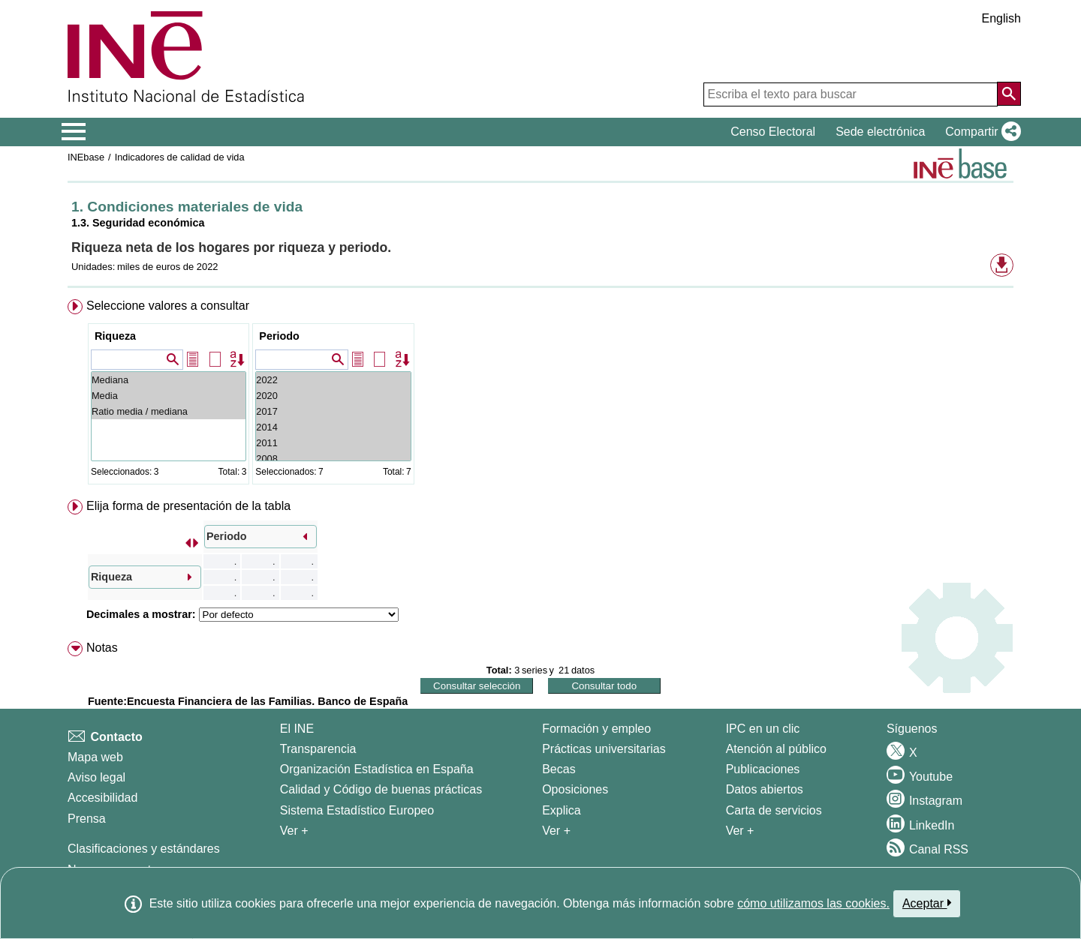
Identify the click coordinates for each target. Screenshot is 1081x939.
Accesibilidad (102, 797)
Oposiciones (575, 789)
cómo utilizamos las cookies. (813, 903)
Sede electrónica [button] (880, 131)
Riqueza (115, 336)
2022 (333, 380)
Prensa (87, 818)
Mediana (168, 380)
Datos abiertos (764, 789)
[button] (980, 132)
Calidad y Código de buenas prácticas (381, 789)
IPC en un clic (763, 728)
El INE (297, 728)
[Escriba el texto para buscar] (850, 94)
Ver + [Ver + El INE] (294, 830)
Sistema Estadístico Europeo (357, 810)
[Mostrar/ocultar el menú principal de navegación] (74, 132)
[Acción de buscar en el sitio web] (1009, 94)
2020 (333, 396)
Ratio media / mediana (168, 411)
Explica (561, 810)
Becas (558, 769)
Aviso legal (96, 777)
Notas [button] (102, 647)
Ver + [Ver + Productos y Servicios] (740, 830)
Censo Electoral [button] (772, 131)
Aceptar (926, 903)
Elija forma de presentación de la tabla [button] (188, 506)
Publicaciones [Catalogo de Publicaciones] (763, 769)
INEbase (86, 157)
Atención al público (776, 748)
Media (168, 396)
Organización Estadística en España (377, 769)
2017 (333, 411)
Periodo (279, 336)
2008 (333, 458)
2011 (333, 443)
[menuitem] (540, 395)
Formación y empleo (596, 728)
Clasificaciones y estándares (144, 848)
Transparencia (318, 748)
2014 (333, 427)
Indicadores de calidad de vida (180, 157)
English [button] (1001, 18)
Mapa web (95, 757)
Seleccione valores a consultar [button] (167, 305)
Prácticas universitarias (604, 748)
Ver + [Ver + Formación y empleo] (556, 830)
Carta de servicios (774, 810)
